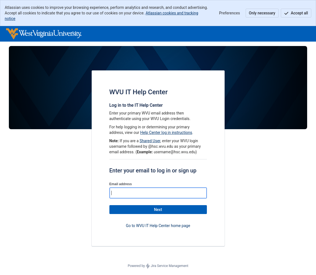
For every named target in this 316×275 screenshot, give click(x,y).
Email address (120, 184)
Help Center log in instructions (166, 132)
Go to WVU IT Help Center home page (158, 225)
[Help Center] (43, 34)
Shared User (150, 141)
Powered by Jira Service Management (158, 266)
